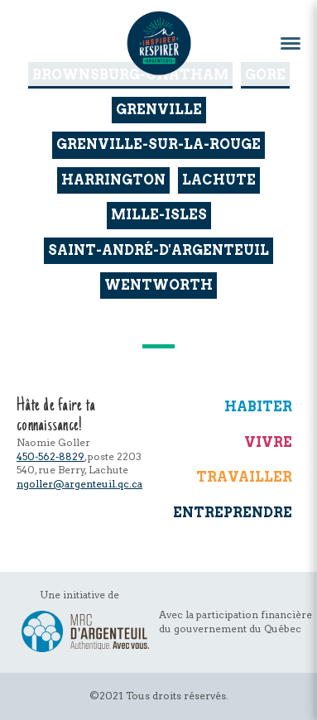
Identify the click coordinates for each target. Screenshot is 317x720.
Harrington (113, 180)
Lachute (219, 180)
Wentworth (158, 285)
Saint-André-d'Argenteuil (158, 250)
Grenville (159, 110)
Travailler (244, 477)
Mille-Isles (159, 215)
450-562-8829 (50, 456)
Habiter (258, 407)
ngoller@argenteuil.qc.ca (79, 484)
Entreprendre (232, 513)
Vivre (268, 442)
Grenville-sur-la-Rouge (158, 144)
